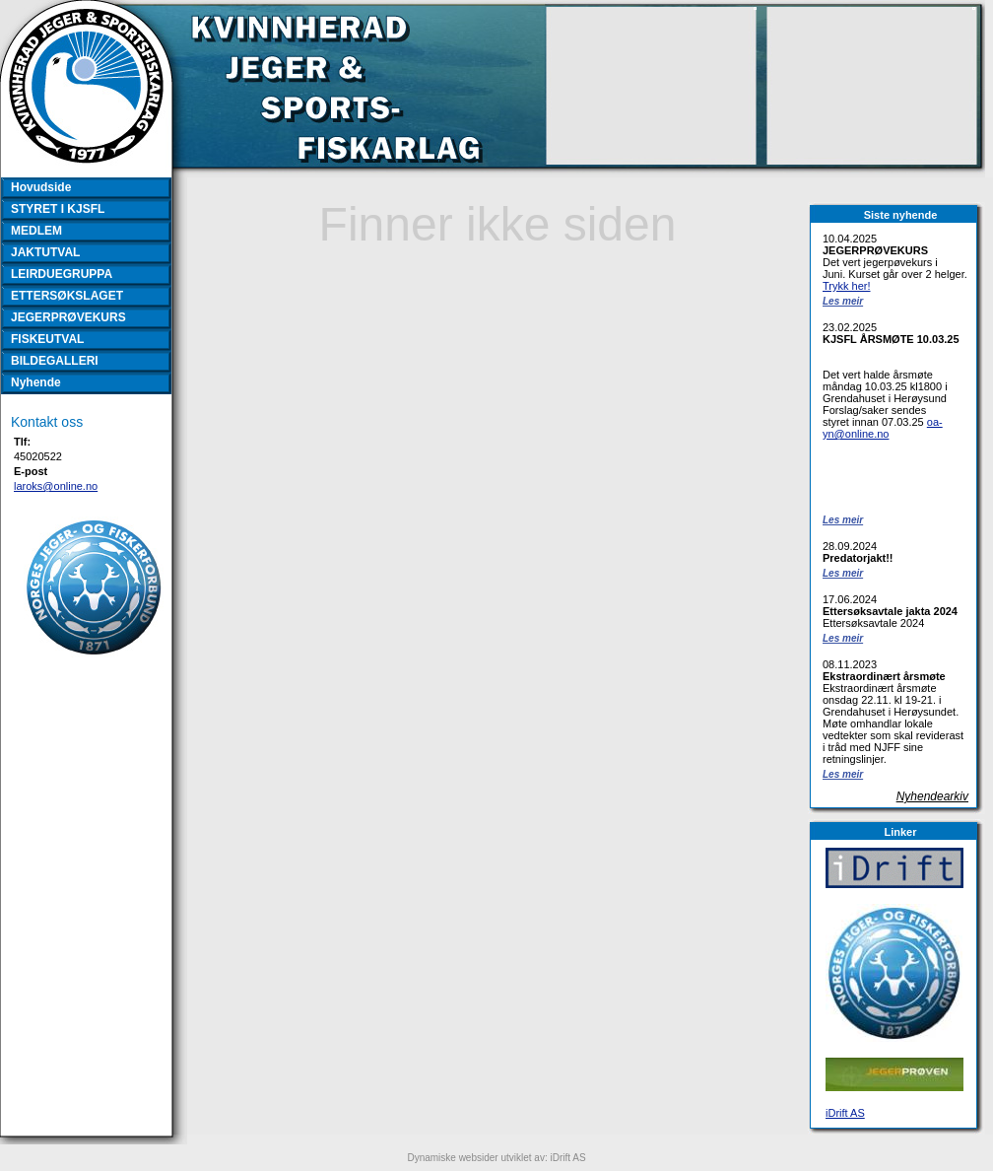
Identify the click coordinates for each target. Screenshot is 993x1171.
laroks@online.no (56, 486)
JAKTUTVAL (45, 252)
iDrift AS (845, 1113)
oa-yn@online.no (883, 428)
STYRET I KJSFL (57, 209)
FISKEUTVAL (47, 339)
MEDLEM (36, 231)
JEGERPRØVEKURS (68, 317)
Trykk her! (847, 286)
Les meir (843, 301)
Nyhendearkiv (932, 796)
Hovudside (41, 187)
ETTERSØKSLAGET (67, 296)
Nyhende (36, 382)
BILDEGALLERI (55, 361)
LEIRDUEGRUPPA (61, 274)
